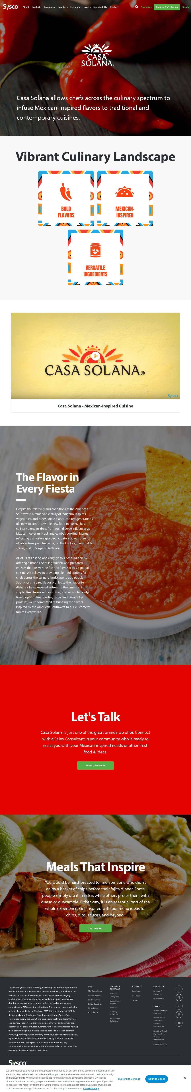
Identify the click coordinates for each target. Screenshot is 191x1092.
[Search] (137, 7)
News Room (93, 1008)
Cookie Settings (160, 1044)
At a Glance (93, 1012)
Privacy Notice (157, 1070)
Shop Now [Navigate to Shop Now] (146, 6)
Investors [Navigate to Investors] (75, 6)
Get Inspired (95, 928)
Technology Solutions (115, 1019)
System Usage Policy (174, 1070)
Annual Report (94, 995)
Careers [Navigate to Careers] (87, 6)
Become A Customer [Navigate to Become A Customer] (166, 7)
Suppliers (136, 991)
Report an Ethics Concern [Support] (160, 1011)
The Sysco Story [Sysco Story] (95, 991)
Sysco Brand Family (115, 1002)
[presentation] (179, 989)
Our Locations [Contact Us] (159, 998)
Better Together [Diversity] (95, 1004)
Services (113, 1007)
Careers (135, 1000)
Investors (136, 995)
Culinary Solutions (114, 1012)
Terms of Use (142, 1070)
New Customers (95, 765)
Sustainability (94, 999)
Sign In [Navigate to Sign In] (186, 6)
